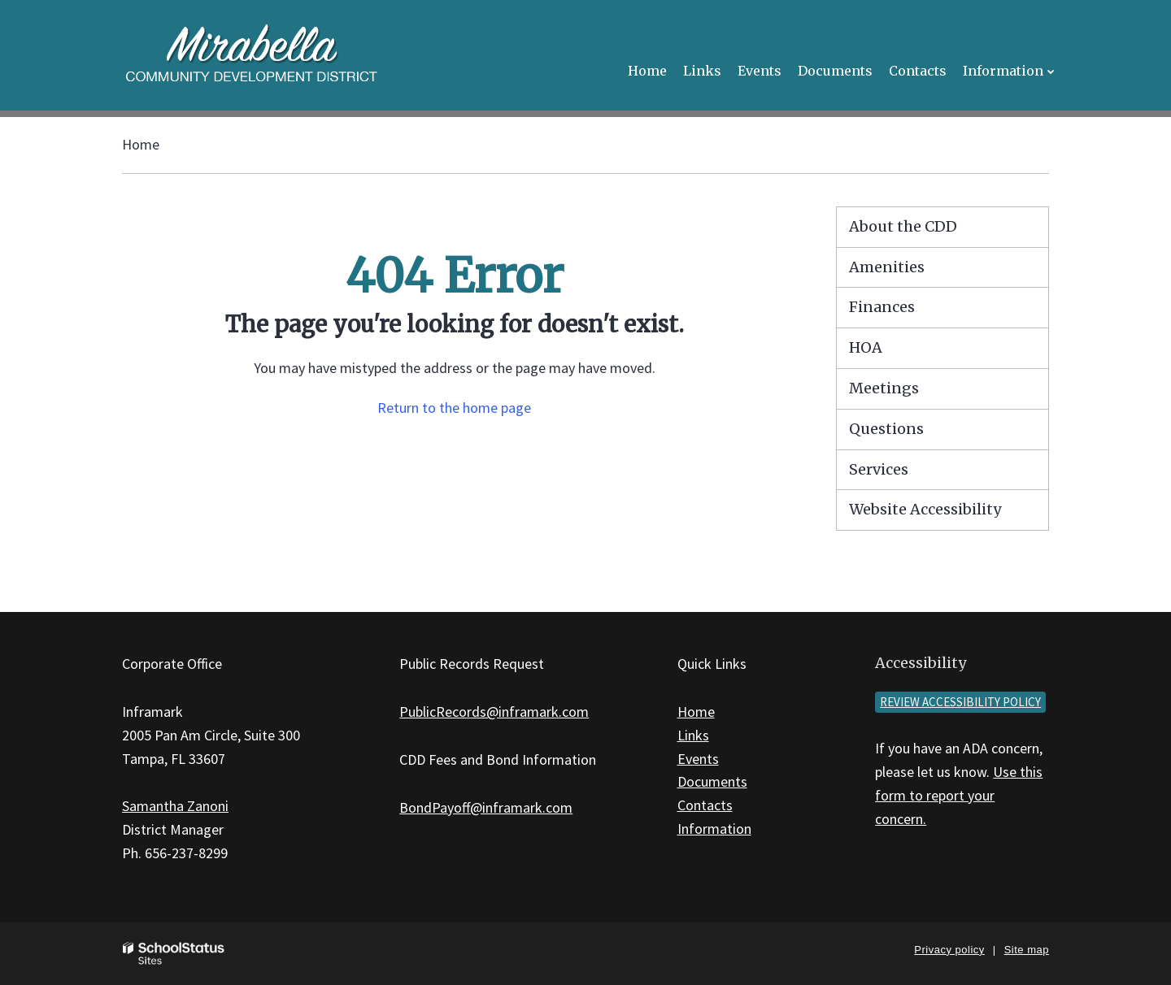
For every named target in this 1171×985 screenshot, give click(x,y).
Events (698, 758)
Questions (886, 428)
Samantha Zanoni (175, 805)
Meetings (884, 388)
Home (140, 144)
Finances (882, 306)
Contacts (705, 805)
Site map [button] (1026, 950)
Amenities (887, 267)
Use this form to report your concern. (959, 795)
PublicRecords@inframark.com (494, 711)
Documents (712, 781)
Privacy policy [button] (949, 950)
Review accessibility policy (960, 701)
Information (714, 828)
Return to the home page (454, 407)
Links (693, 735)
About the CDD (903, 226)
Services (878, 469)
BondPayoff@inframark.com (485, 807)
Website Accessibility (925, 509)
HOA (865, 347)
